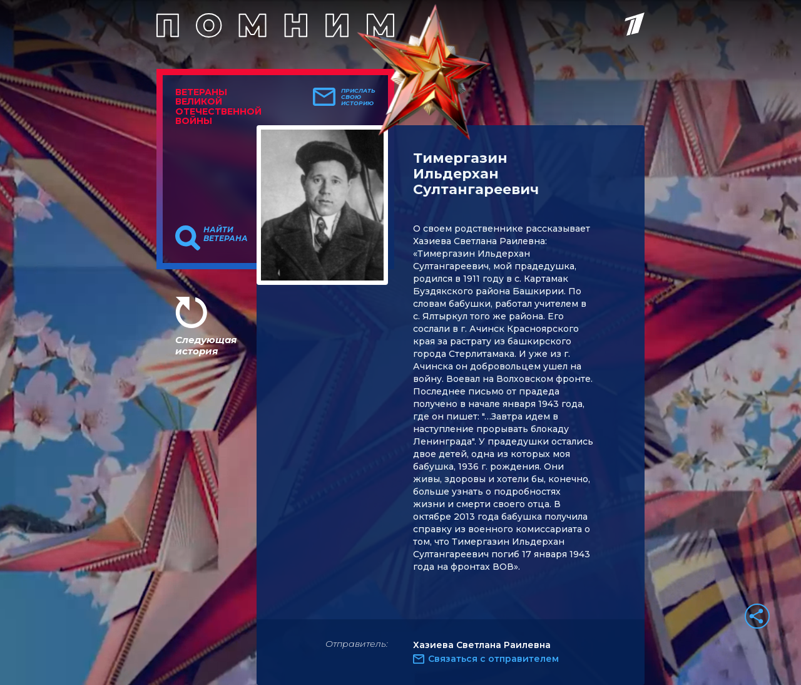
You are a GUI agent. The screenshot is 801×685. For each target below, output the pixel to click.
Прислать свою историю (358, 97)
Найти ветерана (225, 234)
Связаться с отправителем (493, 658)
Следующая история (206, 345)
